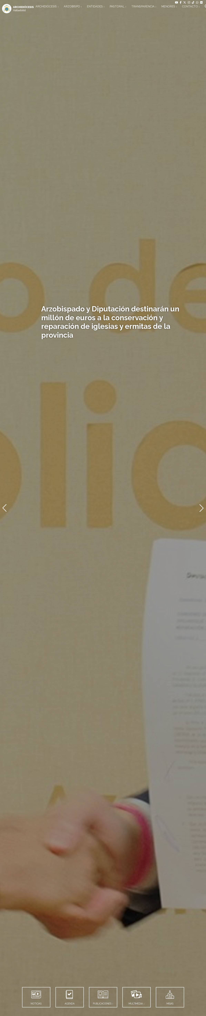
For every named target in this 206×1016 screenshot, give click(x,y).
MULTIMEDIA (136, 996)
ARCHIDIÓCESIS (46, 6)
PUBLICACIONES (102, 996)
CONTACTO (190, 6)
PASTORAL (117, 6)
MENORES (168, 6)
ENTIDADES (95, 6)
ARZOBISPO (72, 6)
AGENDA (69, 996)
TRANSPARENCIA (142, 6)
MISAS (170, 996)
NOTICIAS (36, 996)
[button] (4, 508)
